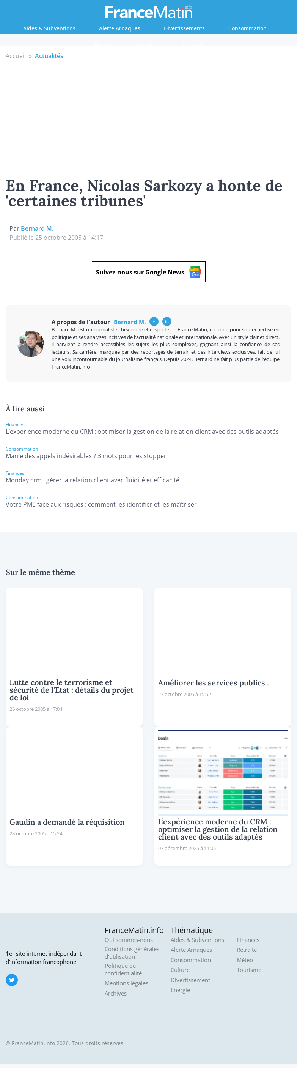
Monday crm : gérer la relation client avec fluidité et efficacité (92, 480)
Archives (116, 993)
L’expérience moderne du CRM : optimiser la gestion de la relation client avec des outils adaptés (142, 431)
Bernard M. (37, 228)
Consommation (247, 28)
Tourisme (249, 969)
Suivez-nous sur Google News (148, 272)
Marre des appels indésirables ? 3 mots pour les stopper (86, 456)
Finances (148, 44)
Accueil (16, 56)
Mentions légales (126, 983)
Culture (180, 969)
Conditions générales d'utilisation (132, 952)
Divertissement (190, 980)
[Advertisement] (149, 117)
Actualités (49, 56)
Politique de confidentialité (123, 969)
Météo (245, 960)
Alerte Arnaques (119, 28)
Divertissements (184, 28)
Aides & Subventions (49, 28)
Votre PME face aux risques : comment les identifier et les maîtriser (101, 504)
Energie (103, 44)
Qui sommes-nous (129, 940)
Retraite (193, 44)
